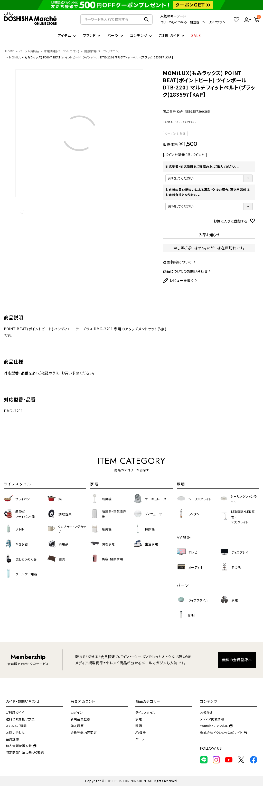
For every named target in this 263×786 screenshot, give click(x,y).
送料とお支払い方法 (20, 719)
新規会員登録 (80, 719)
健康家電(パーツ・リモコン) (102, 51)
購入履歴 (77, 725)
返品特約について (177, 261)
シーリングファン (214, 22)
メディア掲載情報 (212, 719)
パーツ (140, 739)
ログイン (77, 712)
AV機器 (140, 732)
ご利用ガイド (169, 35)
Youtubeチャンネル (216, 725)
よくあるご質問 (16, 725)
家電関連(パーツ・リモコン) (61, 51)
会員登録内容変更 (84, 732)
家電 (138, 719)
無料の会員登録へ (237, 659)
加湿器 (195, 22)
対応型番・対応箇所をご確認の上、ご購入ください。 (202, 166)
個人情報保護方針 (21, 745)
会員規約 (12, 739)
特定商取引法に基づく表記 (25, 752)
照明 (138, 725)
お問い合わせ (15, 732)
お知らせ (206, 712)
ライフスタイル (145, 712)
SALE (196, 35)
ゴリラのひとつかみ (173, 22)
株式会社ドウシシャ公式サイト (223, 732)
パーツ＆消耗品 (29, 51)
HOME (9, 51)
